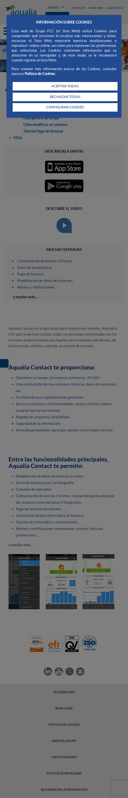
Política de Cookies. (40, 74)
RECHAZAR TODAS (65, 97)
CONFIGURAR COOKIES (65, 107)
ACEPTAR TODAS (65, 86)
